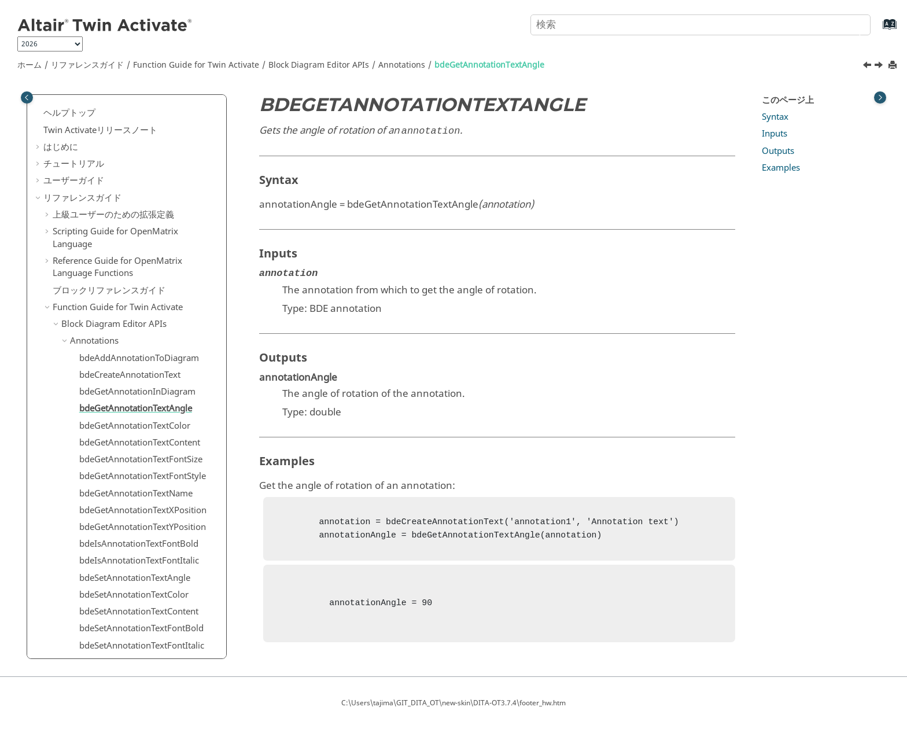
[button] (48, 107)
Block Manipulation (109, 559)
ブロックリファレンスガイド (109, 136)
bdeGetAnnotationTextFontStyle (142, 321)
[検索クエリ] (700, 24)
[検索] (851, 23)
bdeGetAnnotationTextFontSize (140, 305)
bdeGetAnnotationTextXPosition (143, 355)
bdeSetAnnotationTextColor (134, 440)
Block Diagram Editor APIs (318, 65)
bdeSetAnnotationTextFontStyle (141, 524)
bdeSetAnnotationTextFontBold (141, 473)
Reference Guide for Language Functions (117, 113)
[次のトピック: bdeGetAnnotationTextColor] (879, 66)
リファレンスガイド (87, 65)
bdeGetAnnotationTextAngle (489, 65)
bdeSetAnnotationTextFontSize (140, 508)
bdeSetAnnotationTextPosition (139, 541)
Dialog (83, 592)
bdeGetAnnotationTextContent (139, 288)
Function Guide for (196, 65)
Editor (82, 643)
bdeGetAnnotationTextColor (134, 271)
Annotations (401, 65)
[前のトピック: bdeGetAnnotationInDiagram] (868, 66)
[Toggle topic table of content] (880, 97)
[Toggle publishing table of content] (27, 97)
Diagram (87, 626)
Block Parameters (105, 575)
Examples (781, 167)
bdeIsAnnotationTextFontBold (138, 389)
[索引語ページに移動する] (877, 30)
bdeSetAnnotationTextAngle (134, 423)
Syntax (775, 117)
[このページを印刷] (893, 65)
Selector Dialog (100, 609)
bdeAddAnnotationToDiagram (139, 203)
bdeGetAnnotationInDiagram (137, 237)
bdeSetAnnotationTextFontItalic (141, 491)
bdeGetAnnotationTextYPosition (142, 372)
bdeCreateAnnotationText (129, 220)
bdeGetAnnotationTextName (136, 339)
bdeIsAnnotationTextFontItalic (139, 406)
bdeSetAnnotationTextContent (138, 457)
